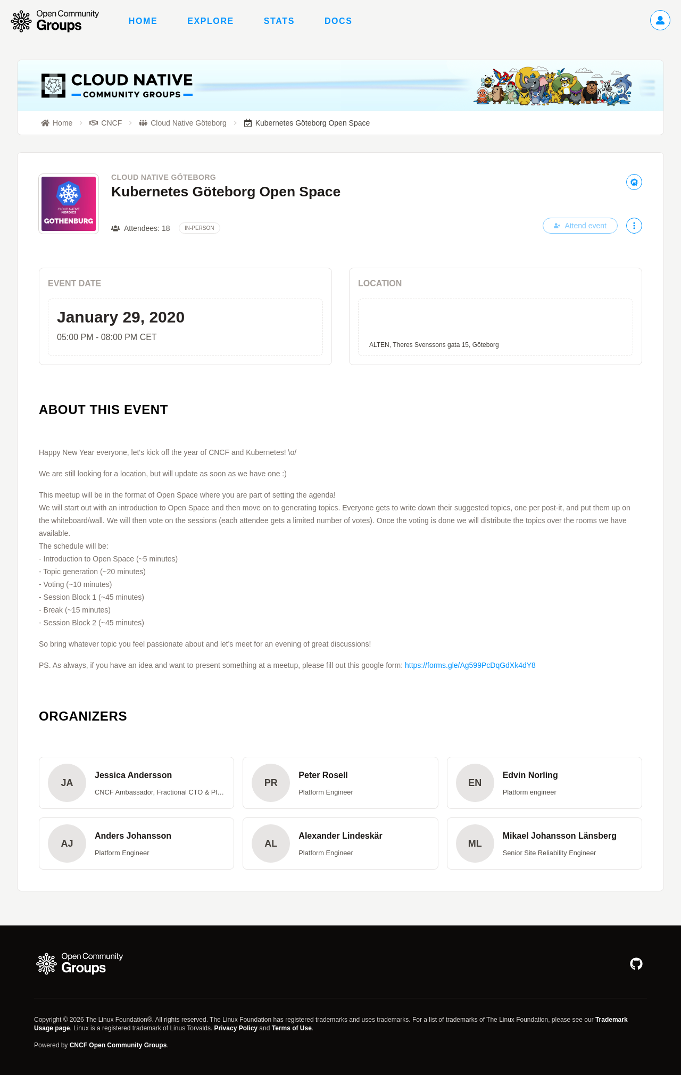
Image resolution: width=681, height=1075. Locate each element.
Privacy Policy (236, 1028)
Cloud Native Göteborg (163, 177)
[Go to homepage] (60, 21)
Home (143, 21)
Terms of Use (292, 1028)
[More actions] (634, 226)
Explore (210, 21)
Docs (339, 21)
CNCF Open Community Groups (118, 1045)
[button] (136, 783)
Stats (279, 21)
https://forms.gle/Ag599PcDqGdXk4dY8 (470, 665)
